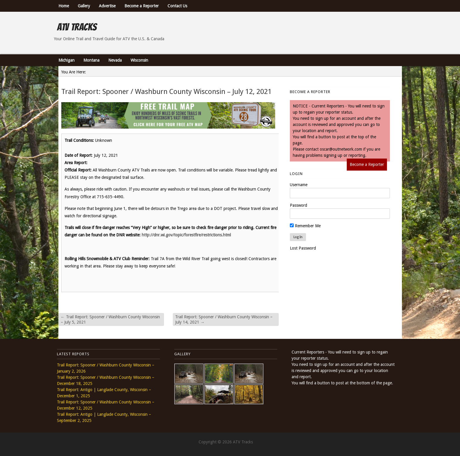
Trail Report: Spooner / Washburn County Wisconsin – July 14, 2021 (224, 319)
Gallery (84, 6)
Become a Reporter (141, 6)
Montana (91, 60)
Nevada (115, 60)
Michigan (66, 60)
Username (298, 184)
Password (298, 205)
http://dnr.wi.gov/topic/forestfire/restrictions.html (186, 235)
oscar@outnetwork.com (341, 149)
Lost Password (303, 248)
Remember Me (305, 225)
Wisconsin (139, 60)
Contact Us (177, 6)
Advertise (107, 6)
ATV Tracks (77, 27)
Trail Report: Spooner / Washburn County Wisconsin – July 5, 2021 (110, 319)
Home (63, 6)
